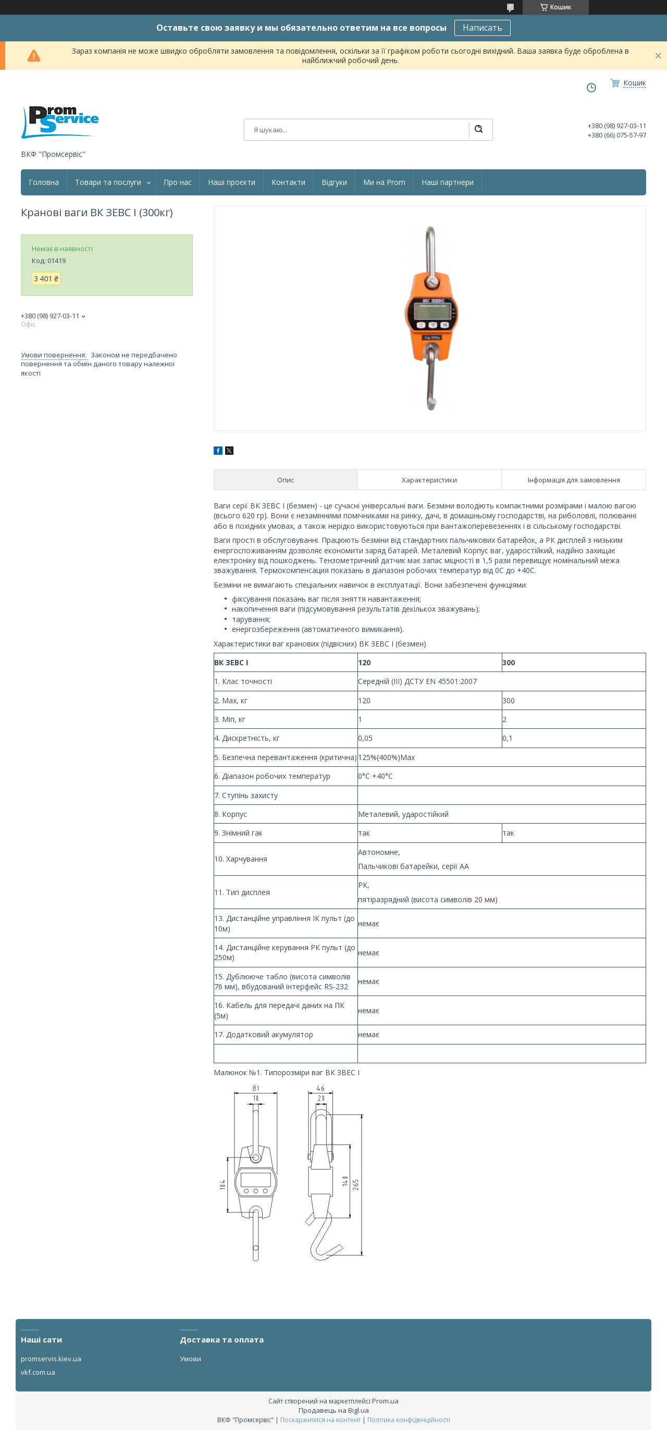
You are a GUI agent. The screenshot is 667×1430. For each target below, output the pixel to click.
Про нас (178, 182)
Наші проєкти (231, 182)
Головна (44, 182)
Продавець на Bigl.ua (334, 1410)
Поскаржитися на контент (320, 1419)
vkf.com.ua (38, 1372)
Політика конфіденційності (408, 1419)
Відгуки (334, 182)
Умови (190, 1358)
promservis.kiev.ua (51, 1358)
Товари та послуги (108, 182)
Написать (482, 27)
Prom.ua (385, 1401)
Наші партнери (448, 182)
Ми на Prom (384, 182)
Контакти (288, 182)
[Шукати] (478, 129)
